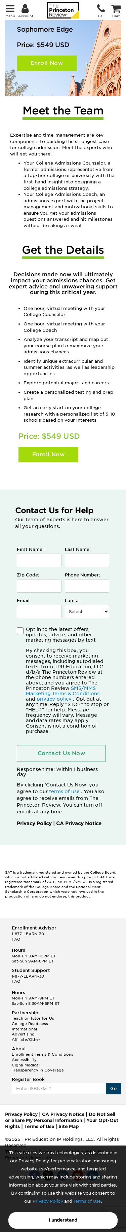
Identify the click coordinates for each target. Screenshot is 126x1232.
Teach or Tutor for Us (33, 1018)
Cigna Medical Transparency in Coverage (38, 1068)
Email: (24, 600)
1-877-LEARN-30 (28, 933)
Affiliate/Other (26, 1039)
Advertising (23, 1034)
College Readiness (30, 1023)
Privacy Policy (48, 1201)
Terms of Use (87, 1201)
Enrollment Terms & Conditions (42, 1054)
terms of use (65, 791)
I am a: (72, 600)
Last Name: (78, 549)
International (24, 1029)
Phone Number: (82, 574)
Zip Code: (28, 574)
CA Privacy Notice (78, 823)
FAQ (16, 939)
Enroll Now (47, 63)
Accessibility (24, 1059)
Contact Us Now (61, 753)
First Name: (30, 549)
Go (113, 1088)
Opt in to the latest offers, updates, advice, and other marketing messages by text (67, 680)
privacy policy (55, 699)
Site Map (68, 1126)
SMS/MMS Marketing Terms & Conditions (62, 690)
